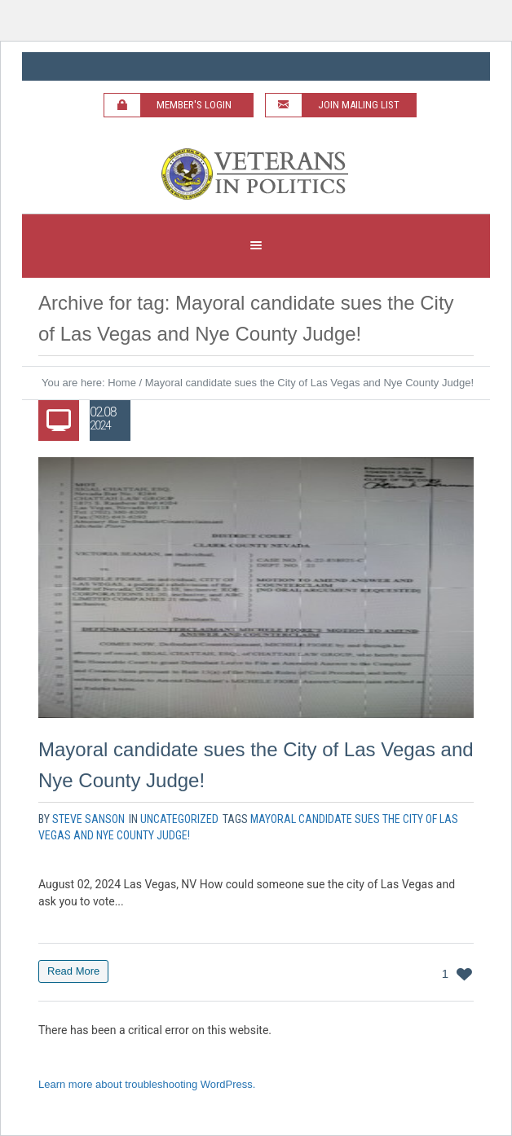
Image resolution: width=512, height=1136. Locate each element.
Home (122, 382)
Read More (73, 971)
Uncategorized (179, 819)
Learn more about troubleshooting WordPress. (146, 1084)
